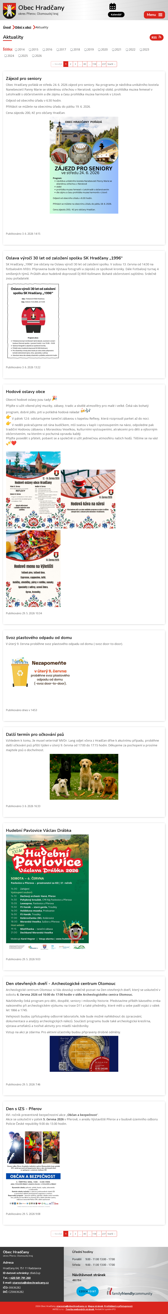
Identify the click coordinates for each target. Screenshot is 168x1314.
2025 (24, 55)
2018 (76, 49)
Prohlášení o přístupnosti (118, 1306)
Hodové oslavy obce (25, 392)
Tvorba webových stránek (80, 1309)
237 (104, 64)
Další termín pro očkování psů (35, 734)
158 (94, 64)
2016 (49, 49)
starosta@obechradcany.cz (30, 1282)
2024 (10, 55)
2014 (21, 49)
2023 (146, 49)
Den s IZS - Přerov (24, 1109)
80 (85, 64)
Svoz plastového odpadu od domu (39, 638)
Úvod (7, 27)
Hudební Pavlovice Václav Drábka (38, 830)
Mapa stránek (95, 1306)
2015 (35, 49)
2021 (118, 49)
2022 (132, 49)
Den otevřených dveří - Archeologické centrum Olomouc (61, 983)
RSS (156, 37)
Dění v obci (23, 27)
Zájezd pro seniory (24, 78)
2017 (62, 49)
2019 (90, 49)
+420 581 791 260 (20, 1278)
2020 (104, 49)
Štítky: (8, 49)
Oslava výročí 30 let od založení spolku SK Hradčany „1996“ (64, 258)
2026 (38, 55)
